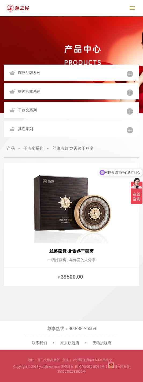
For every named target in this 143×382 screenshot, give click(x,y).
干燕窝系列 (33, 148)
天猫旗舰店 (102, 343)
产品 (11, 148)
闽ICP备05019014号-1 (91, 367)
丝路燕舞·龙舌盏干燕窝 (73, 148)
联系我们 (39, 343)
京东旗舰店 (69, 343)
